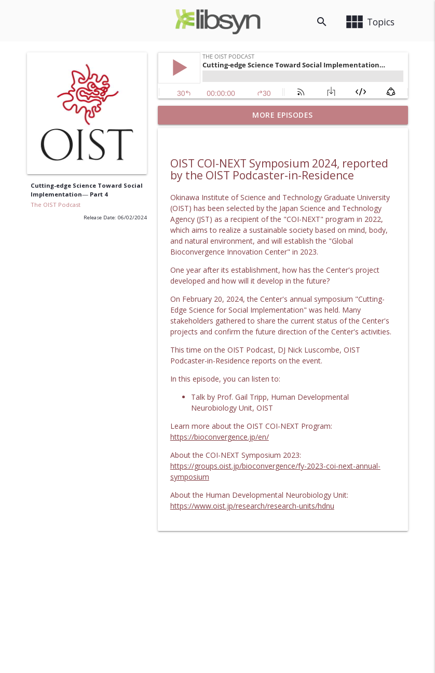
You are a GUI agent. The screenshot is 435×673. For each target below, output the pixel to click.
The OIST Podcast (55, 204)
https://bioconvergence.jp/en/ (219, 437)
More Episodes (282, 115)
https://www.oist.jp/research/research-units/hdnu (252, 506)
